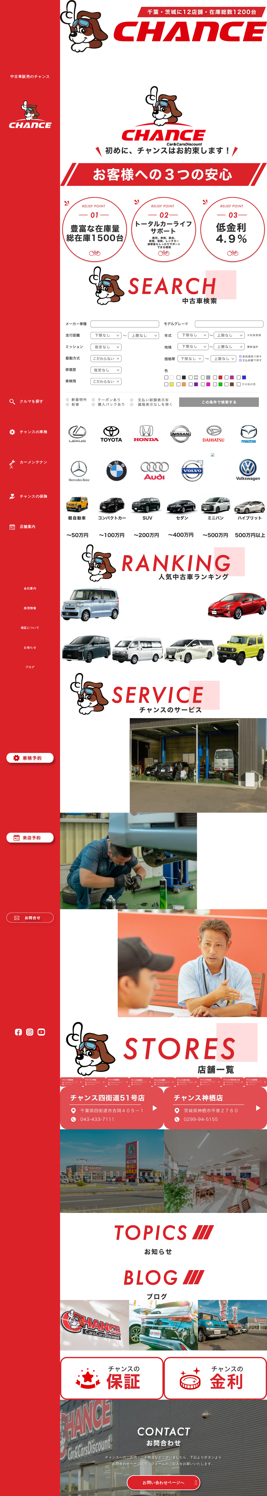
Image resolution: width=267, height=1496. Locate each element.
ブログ (30, 667)
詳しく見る (95, 763)
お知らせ (30, 647)
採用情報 (30, 608)
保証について (30, 627)
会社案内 (30, 588)
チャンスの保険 (28, 496)
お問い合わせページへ (163, 1483)
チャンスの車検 (28, 432)
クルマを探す (26, 401)
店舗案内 (22, 527)
